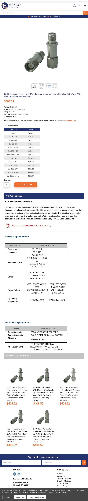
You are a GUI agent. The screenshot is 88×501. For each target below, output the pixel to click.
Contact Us (61, 476)
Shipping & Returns (64, 481)
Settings (7, 497)
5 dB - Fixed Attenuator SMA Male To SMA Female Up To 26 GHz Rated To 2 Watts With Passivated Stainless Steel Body (17, 434)
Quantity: (7, 180)
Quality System (62, 483)
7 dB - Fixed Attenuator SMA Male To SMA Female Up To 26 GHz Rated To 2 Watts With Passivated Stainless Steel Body (43, 392)
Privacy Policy (62, 486)
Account (60, 474)
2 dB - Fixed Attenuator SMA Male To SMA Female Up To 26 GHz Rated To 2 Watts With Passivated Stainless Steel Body (17, 392)
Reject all (20, 497)
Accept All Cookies (36, 497)
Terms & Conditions (64, 478)
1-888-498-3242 (70, 120)
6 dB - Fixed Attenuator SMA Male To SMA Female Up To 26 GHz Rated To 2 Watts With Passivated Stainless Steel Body (43, 434)
